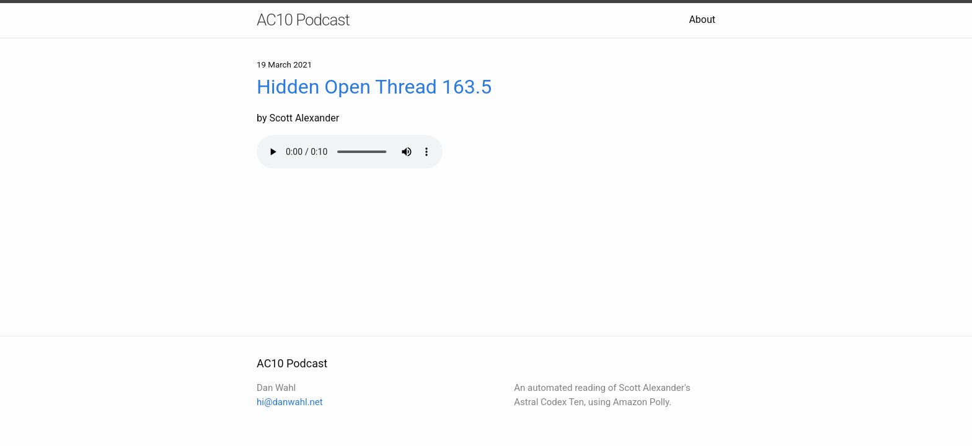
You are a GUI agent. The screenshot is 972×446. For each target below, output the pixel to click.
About (702, 19)
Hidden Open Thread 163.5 (374, 86)
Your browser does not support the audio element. (350, 151)
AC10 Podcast (303, 20)
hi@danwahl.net (290, 402)
